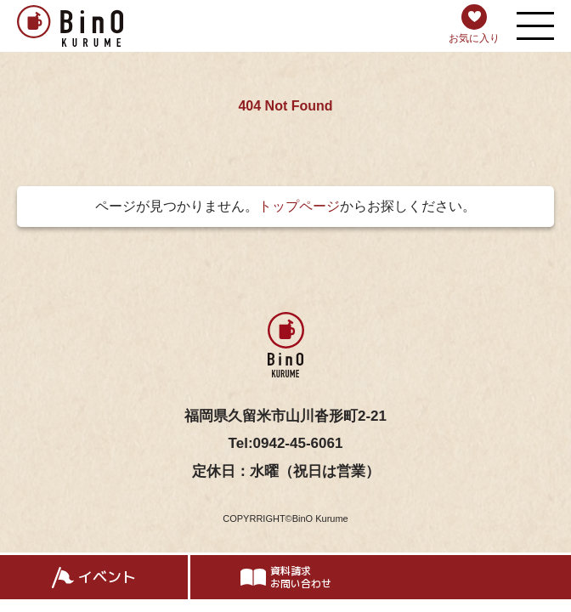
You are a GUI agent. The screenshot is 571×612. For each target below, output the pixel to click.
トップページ (299, 206)
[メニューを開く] (535, 26)
